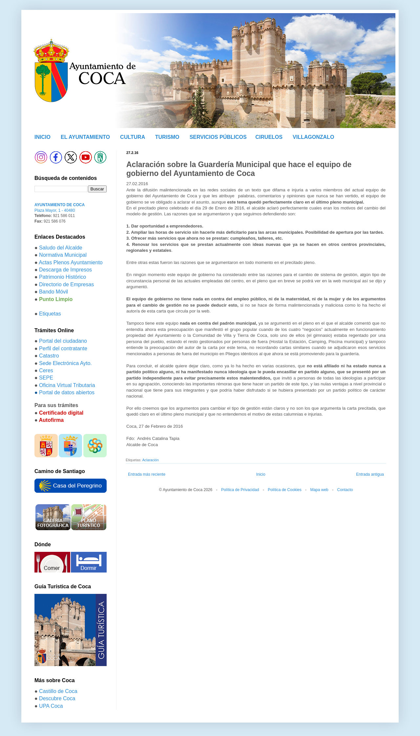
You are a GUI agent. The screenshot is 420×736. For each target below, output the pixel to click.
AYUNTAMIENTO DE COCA (59, 205)
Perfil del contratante (63, 348)
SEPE (46, 377)
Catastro (49, 355)
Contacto (345, 489)
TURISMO (167, 137)
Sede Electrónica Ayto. (65, 363)
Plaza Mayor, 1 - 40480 (54, 210)
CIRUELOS (269, 137)
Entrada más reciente (146, 474)
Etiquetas (50, 313)
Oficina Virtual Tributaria (67, 385)
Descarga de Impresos (65, 269)
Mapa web (319, 489)
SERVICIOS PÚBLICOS (218, 137)
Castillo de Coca (58, 691)
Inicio (260, 474)
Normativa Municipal (63, 255)
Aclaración (150, 460)
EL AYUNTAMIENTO (85, 137)
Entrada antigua (370, 474)
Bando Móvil (53, 291)
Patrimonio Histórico (62, 277)
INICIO (42, 137)
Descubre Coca (57, 698)
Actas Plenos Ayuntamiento (71, 262)
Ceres (46, 370)
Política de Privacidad (240, 489)
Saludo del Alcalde (60, 247)
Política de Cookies (285, 489)
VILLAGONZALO (313, 137)
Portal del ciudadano (63, 341)
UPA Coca (51, 706)
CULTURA (132, 137)
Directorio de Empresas (66, 284)
